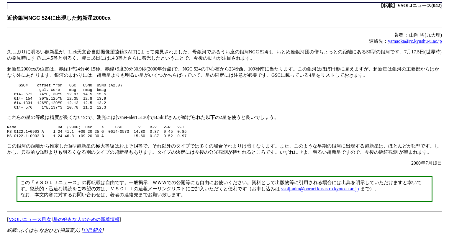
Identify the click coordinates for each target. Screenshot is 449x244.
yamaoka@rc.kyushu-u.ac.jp (415, 41)
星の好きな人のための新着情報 (86, 227)
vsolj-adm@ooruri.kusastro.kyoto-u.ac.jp (320, 196)
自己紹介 (92, 238)
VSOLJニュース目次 (30, 227)
